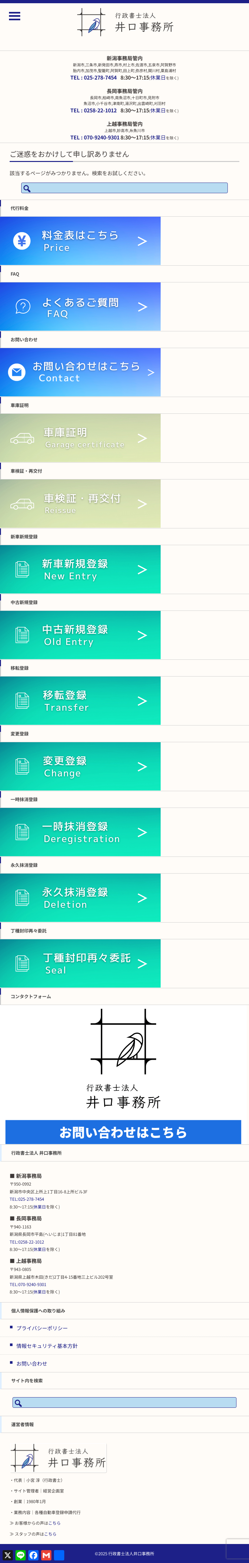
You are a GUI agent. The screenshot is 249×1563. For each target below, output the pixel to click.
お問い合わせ (31, 1363)
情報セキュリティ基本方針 (47, 1346)
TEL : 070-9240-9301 (95, 137)
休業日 (158, 77)
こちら (54, 1523)
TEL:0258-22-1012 (27, 1242)
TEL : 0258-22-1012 (93, 110)
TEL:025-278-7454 (27, 1199)
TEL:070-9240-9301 (28, 1284)
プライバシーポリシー (42, 1328)
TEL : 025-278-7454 (93, 77)
